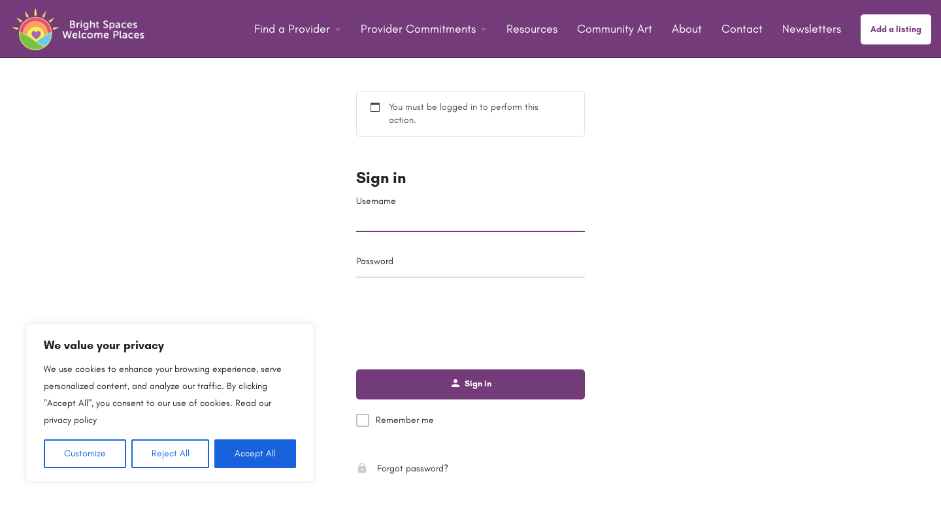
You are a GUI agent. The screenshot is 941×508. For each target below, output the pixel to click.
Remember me (405, 420)
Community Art (614, 29)
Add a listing (895, 29)
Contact (742, 29)
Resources (531, 29)
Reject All (171, 453)
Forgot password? (402, 468)
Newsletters (811, 29)
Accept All (255, 453)
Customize (85, 453)
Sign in (381, 177)
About (687, 29)
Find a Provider (292, 29)
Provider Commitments (418, 29)
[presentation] (470, 317)
